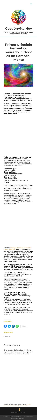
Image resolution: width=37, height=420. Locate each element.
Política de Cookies (28, 416)
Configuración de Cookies (17, 418)
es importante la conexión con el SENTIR (17, 248)
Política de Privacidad (15, 416)
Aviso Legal (5, 416)
